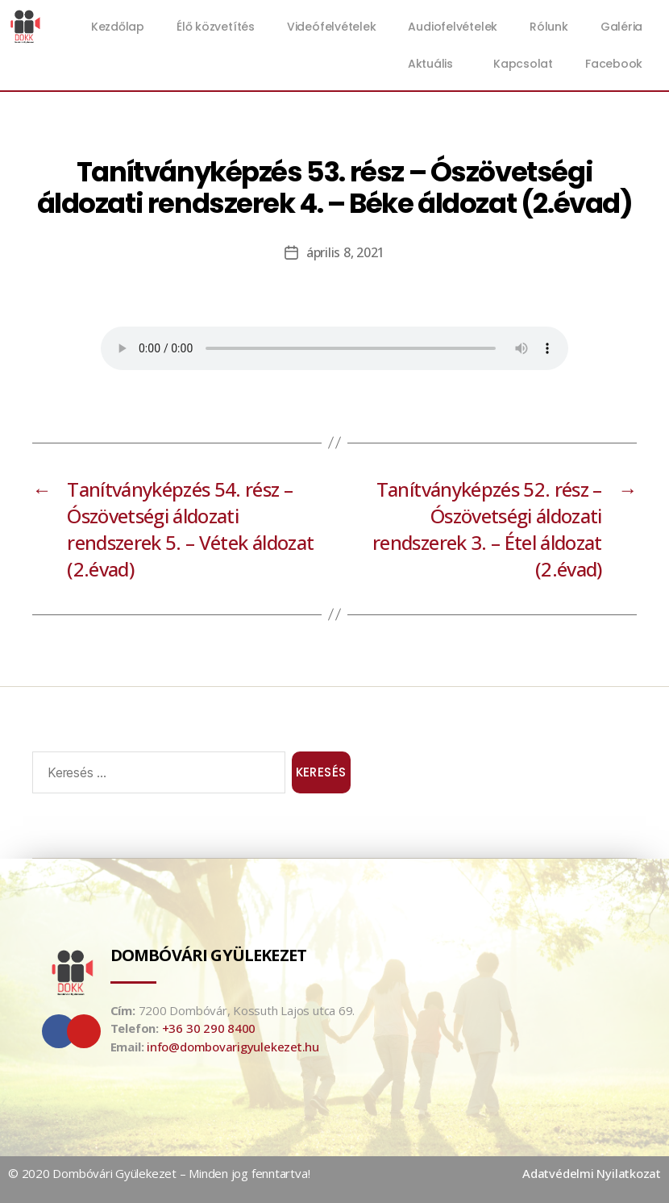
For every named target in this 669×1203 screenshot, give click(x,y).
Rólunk (549, 27)
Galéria (621, 27)
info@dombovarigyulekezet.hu (233, 1047)
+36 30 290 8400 (209, 1028)
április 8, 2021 (345, 252)
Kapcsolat (523, 64)
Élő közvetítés (216, 27)
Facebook (613, 64)
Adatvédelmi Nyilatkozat (591, 1173)
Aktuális (434, 64)
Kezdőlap (117, 27)
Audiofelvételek (452, 27)
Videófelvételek (331, 27)
